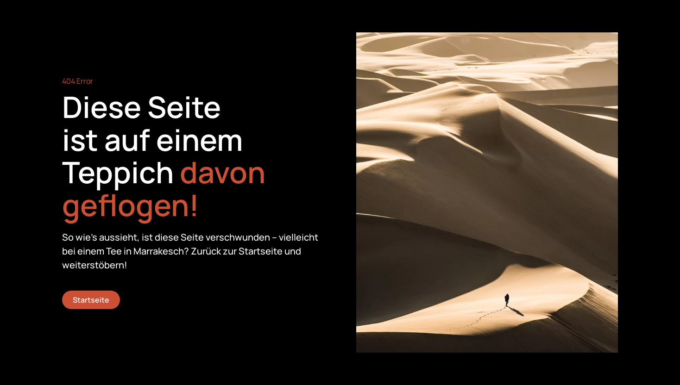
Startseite (91, 300)
